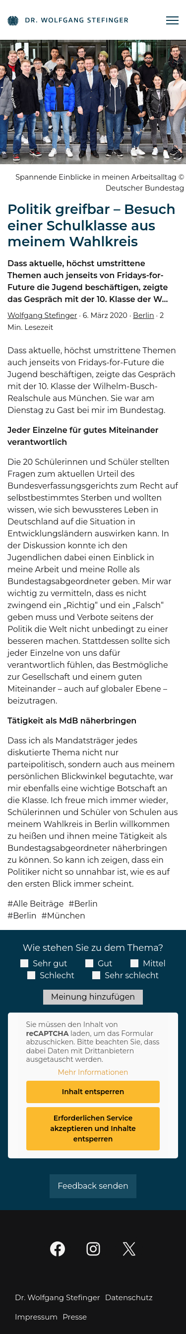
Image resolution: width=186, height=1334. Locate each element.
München (66, 916)
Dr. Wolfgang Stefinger (57, 1297)
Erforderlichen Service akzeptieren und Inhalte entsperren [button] (93, 1128)
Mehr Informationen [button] (93, 1072)
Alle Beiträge (38, 904)
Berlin (143, 315)
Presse (74, 1317)
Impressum (36, 1317)
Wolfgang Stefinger (42, 315)
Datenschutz (129, 1297)
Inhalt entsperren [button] (93, 1091)
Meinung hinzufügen (93, 997)
